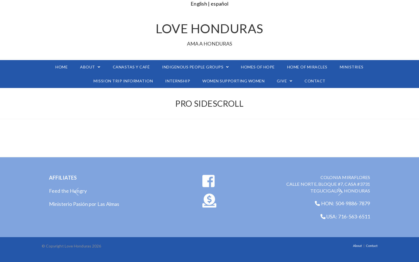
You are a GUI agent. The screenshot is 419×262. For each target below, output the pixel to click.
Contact (372, 246)
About (357, 246)
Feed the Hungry (68, 191)
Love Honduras (210, 33)
